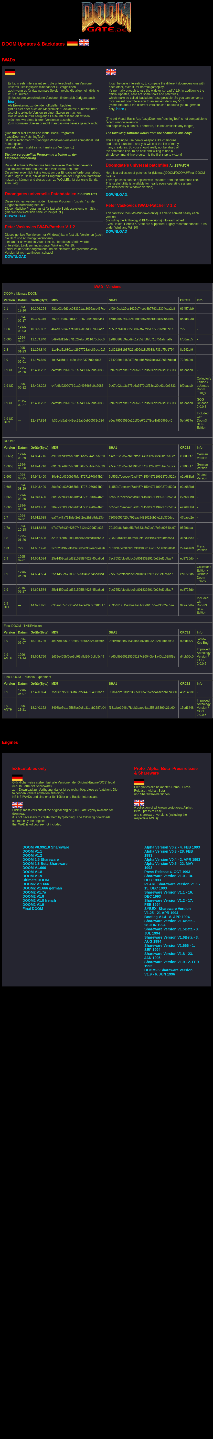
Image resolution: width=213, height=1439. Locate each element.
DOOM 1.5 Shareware (41, 859)
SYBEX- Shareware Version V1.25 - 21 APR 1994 (167, 911)
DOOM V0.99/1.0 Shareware (46, 847)
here (120, 109)
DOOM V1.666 (34, 868)
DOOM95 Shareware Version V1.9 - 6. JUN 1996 (168, 972)
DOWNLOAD (15, 216)
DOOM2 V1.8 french (39, 900)
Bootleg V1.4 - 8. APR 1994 (167, 917)
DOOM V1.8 (32, 872)
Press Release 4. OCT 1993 (167, 872)
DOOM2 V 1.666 (36, 884)
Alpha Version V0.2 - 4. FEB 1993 (172, 847)
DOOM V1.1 (32, 851)
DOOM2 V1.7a (34, 892)
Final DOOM (33, 909)
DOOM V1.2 (32, 855)
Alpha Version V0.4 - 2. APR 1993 (172, 859)
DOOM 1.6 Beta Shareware (45, 864)
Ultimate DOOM (36, 880)
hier (11, 102)
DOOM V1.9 (32, 876)
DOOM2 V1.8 (33, 896)
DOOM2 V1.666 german (42, 888)
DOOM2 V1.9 (33, 905)
